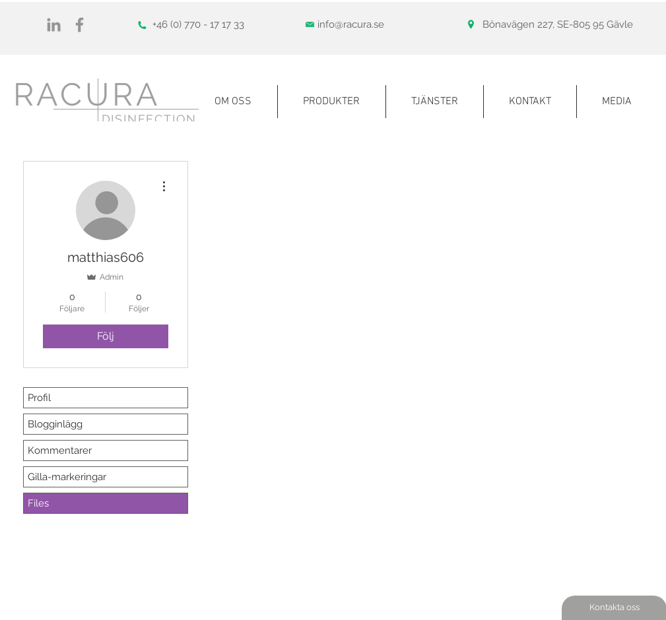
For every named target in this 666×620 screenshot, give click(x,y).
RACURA (86, 94)
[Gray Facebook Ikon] (79, 24)
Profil (39, 398)
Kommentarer (60, 450)
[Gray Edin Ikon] (53, 24)
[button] (617, 101)
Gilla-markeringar (67, 477)
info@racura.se (350, 24)
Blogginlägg (55, 424)
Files (38, 503)
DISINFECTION (149, 119)
